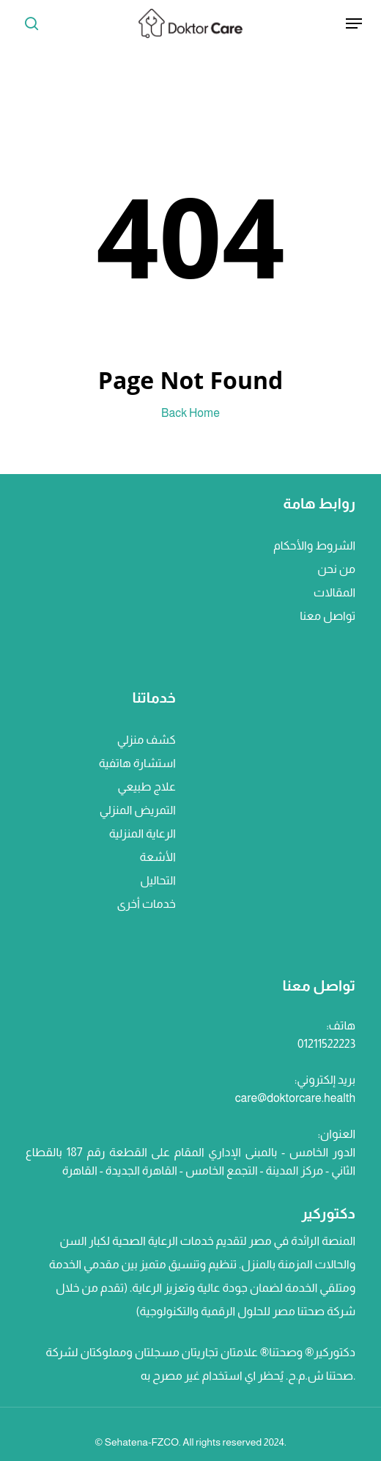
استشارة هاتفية (137, 763)
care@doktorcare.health (295, 1098)
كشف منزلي (146, 739)
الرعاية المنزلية (142, 833)
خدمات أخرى (145, 904)
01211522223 (326, 1044)
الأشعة (158, 857)
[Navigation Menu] (354, 23)
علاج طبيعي (147, 786)
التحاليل (158, 880)
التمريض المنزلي (138, 810)
